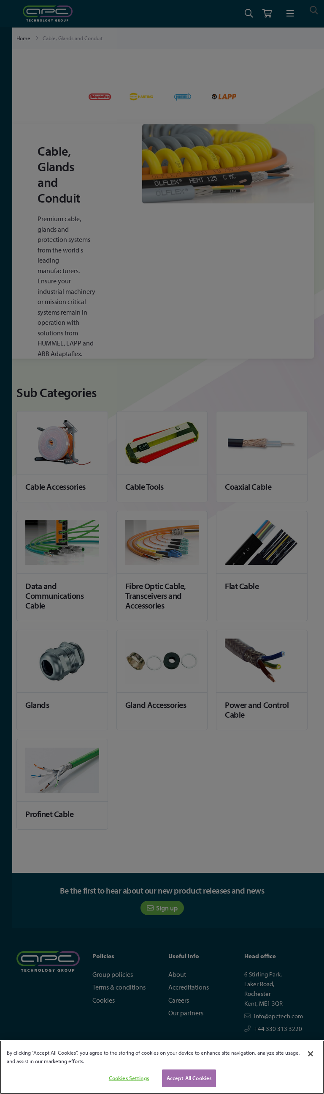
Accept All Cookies (189, 1078)
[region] (162, 1067)
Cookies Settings (129, 1078)
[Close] (310, 1054)
